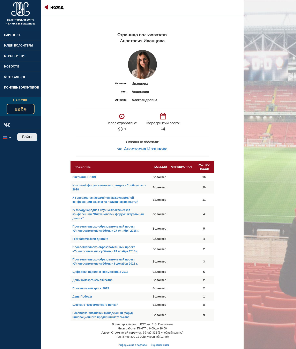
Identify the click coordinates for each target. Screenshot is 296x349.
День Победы (82, 296)
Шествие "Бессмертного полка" (95, 304)
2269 (21, 109)
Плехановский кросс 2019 (91, 288)
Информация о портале (132, 345)
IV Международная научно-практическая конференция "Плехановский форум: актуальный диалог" (108, 214)
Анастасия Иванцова (146, 148)
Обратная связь (160, 345)
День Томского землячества (93, 280)
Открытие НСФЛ (84, 177)
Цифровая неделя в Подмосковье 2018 (100, 271)
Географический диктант (90, 238)
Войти (27, 137)
